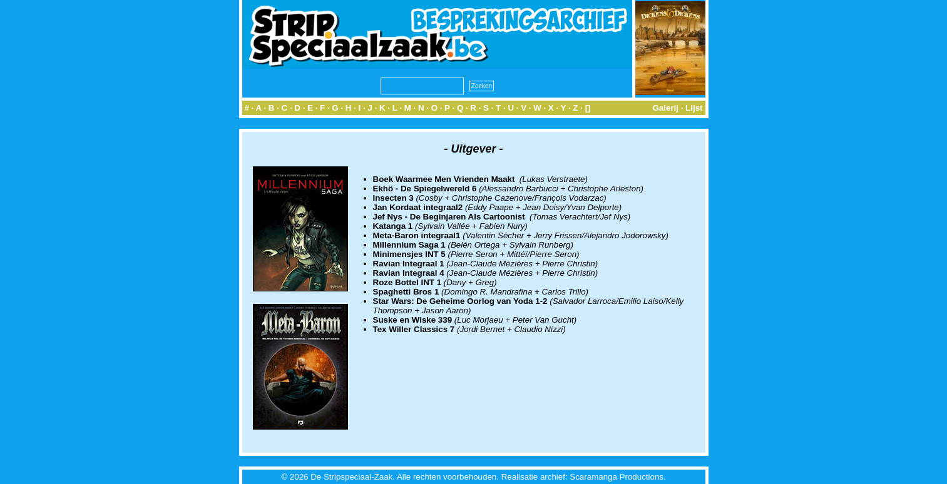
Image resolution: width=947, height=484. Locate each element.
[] (588, 108)
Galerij (665, 108)
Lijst (693, 108)
